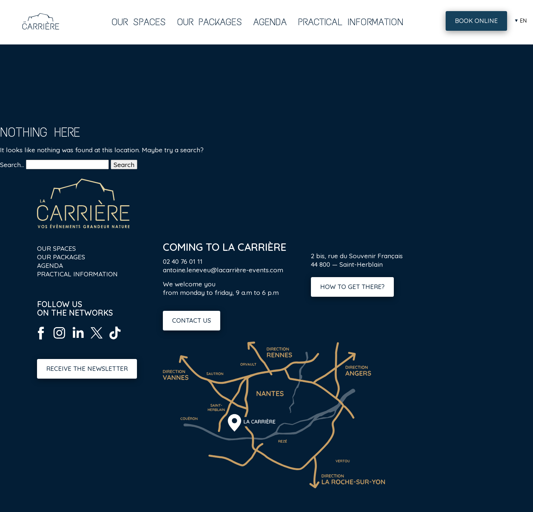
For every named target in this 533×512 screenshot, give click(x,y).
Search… (12, 164)
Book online (476, 20)
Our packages (209, 22)
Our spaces (138, 22)
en (523, 20)
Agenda (270, 22)
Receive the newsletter (87, 368)
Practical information (350, 22)
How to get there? (352, 286)
